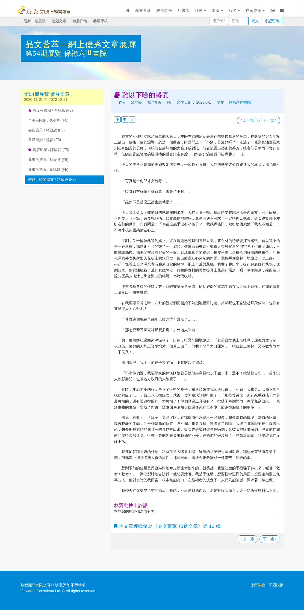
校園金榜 (164, 10)
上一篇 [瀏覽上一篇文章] (247, 120)
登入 (255, 21)
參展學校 (100, 21)
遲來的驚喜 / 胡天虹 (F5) (48, 160)
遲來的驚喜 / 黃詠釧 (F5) (48, 170)
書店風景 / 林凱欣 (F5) (46, 130)
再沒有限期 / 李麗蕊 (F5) (50, 110)
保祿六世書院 (85, 53)
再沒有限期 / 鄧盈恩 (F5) (48, 120)
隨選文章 (59, 21)
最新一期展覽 (35, 21)
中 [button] (125, 119)
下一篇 (269, 120)
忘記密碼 (272, 21)
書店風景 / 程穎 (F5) (44, 140)
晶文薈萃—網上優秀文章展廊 (80, 44)
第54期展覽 (44, 53)
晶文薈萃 (143, 10)
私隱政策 (276, 585)
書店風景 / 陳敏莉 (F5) (48, 150)
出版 (217, 10)
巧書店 (183, 10)
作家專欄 (255, 10)
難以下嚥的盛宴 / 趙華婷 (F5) (52, 179)
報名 (234, 10)
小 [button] (117, 119)
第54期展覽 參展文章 (47, 94)
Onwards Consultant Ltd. (41, 591)
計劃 (200, 10)
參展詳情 (79, 21)
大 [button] (132, 119)
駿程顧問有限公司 (35, 585)
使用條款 (257, 585)
